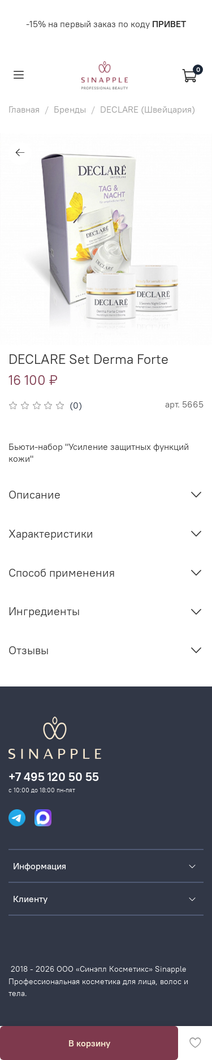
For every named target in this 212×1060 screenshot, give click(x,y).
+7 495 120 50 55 (53, 776)
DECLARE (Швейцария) (147, 109)
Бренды (70, 109)
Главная (24, 109)
